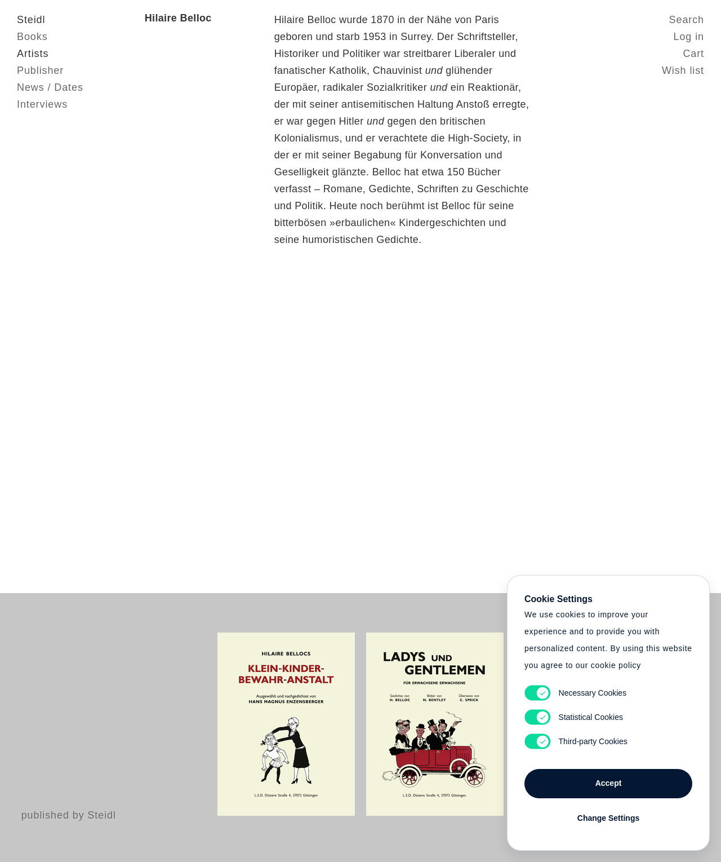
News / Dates (50, 87)
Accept (608, 783)
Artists (32, 53)
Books (32, 36)
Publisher (40, 70)
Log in (689, 36)
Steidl (31, 19)
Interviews (42, 104)
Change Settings (608, 818)
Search (686, 19)
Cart (693, 53)
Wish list (683, 70)
